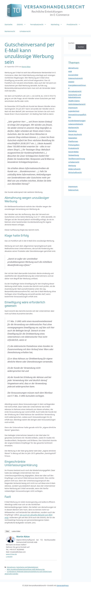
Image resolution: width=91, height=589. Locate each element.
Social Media (73, 152)
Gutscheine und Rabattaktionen (27, 567)
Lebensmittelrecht (75, 124)
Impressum (73, 107)
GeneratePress (63, 585)
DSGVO (22, 24)
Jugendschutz (73, 111)
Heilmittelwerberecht (76, 104)
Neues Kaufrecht (75, 134)
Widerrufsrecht (74, 169)
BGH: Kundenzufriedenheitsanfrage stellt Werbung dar (26, 569)
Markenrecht (10, 31)
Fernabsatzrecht (39, 24)
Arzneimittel (73, 75)
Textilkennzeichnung (76, 158)
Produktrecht (74, 24)
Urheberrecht (25, 31)
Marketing (57, 24)
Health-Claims (74, 101)
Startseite (8, 24)
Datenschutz (73, 190)
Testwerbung (73, 155)
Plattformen (73, 141)
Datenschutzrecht (75, 78)
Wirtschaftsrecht (75, 172)
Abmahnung (11, 567)
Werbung (72, 165)
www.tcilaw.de (11, 554)
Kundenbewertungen (77, 120)
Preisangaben (73, 145)
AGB (70, 71)
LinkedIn (9, 557)
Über (7, 531)
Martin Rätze (23, 536)
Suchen (71, 43)
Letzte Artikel (16, 531)
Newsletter (72, 138)
